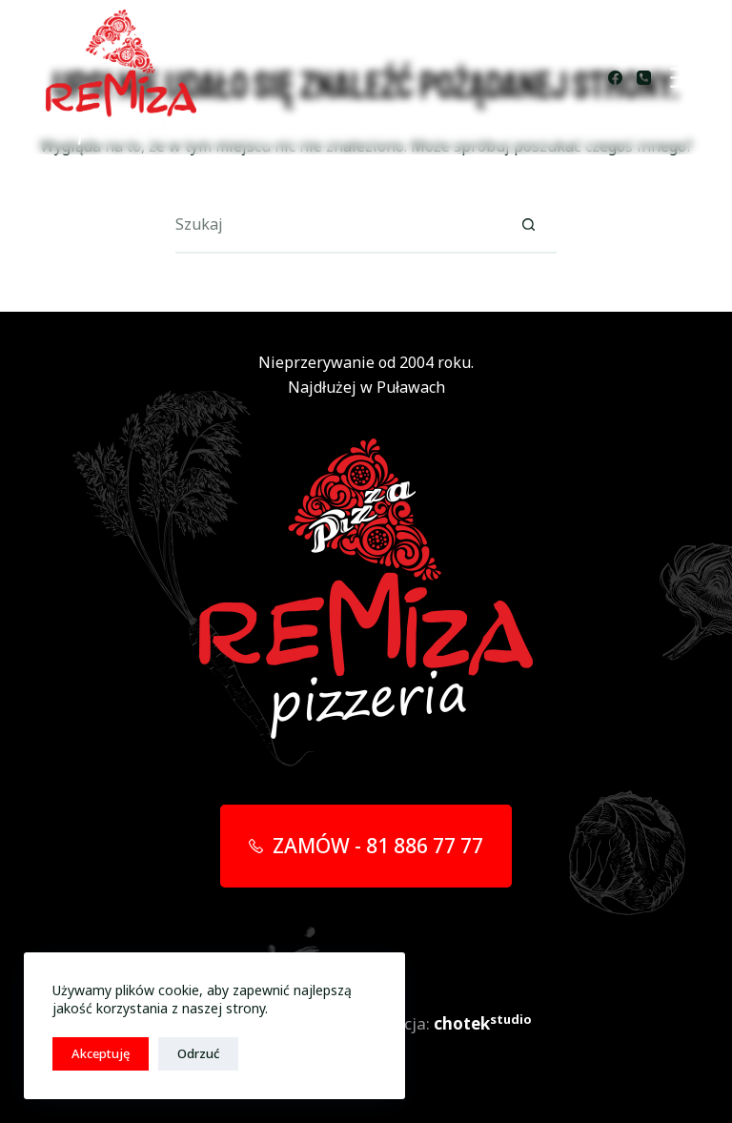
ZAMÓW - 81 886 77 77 (366, 845)
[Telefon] (644, 78)
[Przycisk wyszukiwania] (528, 225)
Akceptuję (100, 1053)
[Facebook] (615, 78)
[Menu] (683, 78)
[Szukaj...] (337, 225)
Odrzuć (198, 1053)
